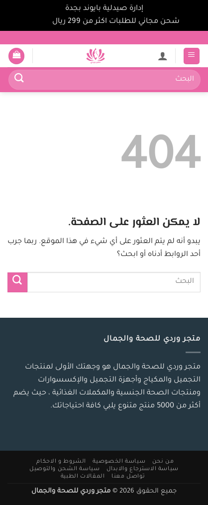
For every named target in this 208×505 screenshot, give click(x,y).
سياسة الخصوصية (119, 462)
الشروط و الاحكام (61, 462)
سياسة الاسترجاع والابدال (142, 469)
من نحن (163, 462)
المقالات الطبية (83, 477)
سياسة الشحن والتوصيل (64, 469)
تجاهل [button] (39, 22)
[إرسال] (19, 80)
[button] (192, 56)
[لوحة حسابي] (163, 56)
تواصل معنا (128, 477)
